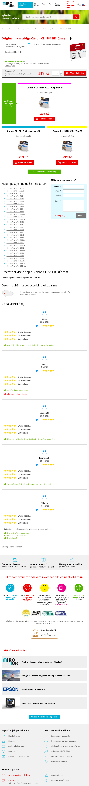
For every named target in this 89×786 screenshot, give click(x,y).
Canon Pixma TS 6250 (15, 206)
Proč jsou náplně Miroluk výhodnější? (46, 44)
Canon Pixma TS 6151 (15, 204)
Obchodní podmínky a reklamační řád (65, 746)
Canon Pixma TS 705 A (15, 198)
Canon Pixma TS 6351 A (16, 219)
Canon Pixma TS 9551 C (16, 263)
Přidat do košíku (75, 73)
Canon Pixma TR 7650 (15, 191)
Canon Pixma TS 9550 (15, 258)
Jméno (56, 186)
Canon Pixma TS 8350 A (16, 240)
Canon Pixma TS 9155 (15, 255)
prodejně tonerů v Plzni (62, 292)
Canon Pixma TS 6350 (15, 211)
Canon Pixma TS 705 (15, 196)
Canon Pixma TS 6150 (15, 201)
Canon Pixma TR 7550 (15, 188)
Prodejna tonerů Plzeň (60, 780)
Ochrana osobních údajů (60, 751)
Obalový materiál (57, 5)
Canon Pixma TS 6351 (15, 217)
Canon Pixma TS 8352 (15, 248)
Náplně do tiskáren (22, 5)
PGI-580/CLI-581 (65, 29)
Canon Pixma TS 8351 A (16, 245)
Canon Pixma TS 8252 (15, 235)
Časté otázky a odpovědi (60, 736)
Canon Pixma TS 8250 (15, 230)
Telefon (58, 195)
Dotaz (57, 201)
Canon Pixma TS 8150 (15, 222)
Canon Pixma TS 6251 (15, 209)
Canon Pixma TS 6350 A (16, 214)
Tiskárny (45, 4)
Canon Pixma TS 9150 (15, 253)
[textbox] (48, 16)
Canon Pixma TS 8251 (15, 232)
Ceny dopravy (10, 65)
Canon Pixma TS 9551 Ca (16, 266)
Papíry (51, 4)
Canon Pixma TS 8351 (15, 243)
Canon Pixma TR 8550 (15, 193)
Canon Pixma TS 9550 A (16, 261)
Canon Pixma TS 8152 (15, 227)
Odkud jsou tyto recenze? (12, 547)
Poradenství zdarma (59, 761)
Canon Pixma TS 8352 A (16, 250)
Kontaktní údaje (57, 775)
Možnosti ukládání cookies (61, 756)
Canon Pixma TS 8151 (15, 224)
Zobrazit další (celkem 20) (44, 172)
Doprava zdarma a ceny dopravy (64, 741)
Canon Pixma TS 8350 (15, 237)
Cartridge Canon (51, 29)
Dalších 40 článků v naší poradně (44, 717)
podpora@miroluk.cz (19, 775)
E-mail (57, 191)
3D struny (36, 5)
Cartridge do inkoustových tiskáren (30, 29)
